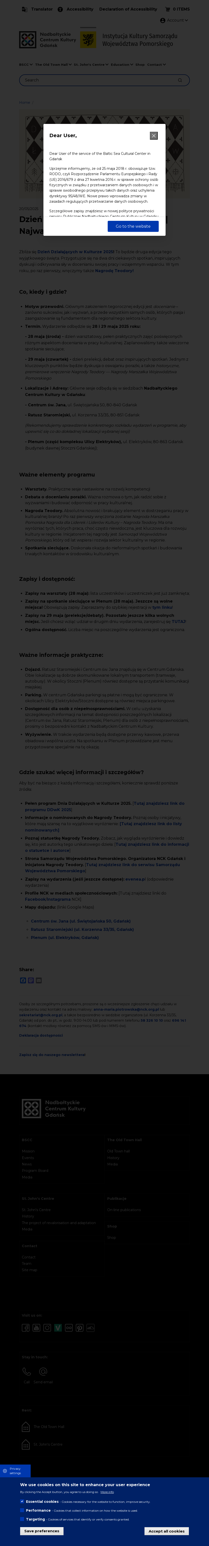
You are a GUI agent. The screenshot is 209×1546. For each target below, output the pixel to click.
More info (107, 1492)
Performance (38, 1510)
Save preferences (41, 1531)
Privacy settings (15, 1471)
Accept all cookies (167, 1531)
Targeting (35, 1519)
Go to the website (133, 226)
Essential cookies (42, 1501)
